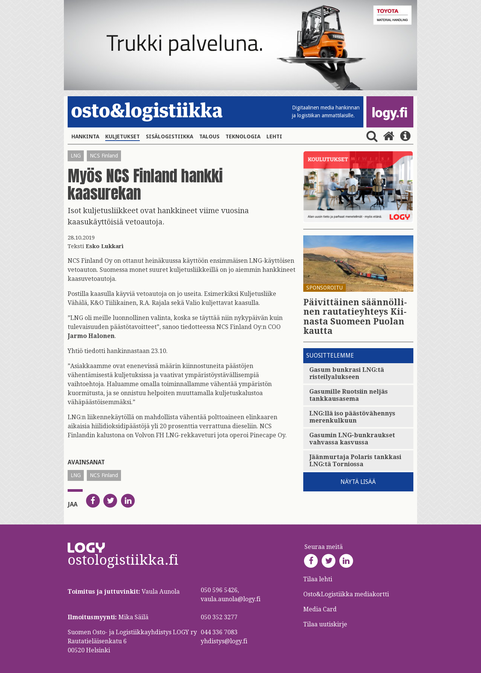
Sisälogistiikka (169, 136)
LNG (76, 156)
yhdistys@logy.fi (224, 641)
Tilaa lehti (317, 579)
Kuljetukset (122, 136)
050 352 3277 (219, 617)
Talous (209, 136)
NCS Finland (104, 156)
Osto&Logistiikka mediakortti (346, 594)
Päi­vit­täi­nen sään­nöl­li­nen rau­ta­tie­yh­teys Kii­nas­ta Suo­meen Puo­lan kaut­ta (355, 316)
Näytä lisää (358, 481)
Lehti (274, 136)
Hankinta (85, 136)
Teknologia (242, 136)
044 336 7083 (219, 632)
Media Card (320, 609)
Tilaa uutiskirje (325, 624)
